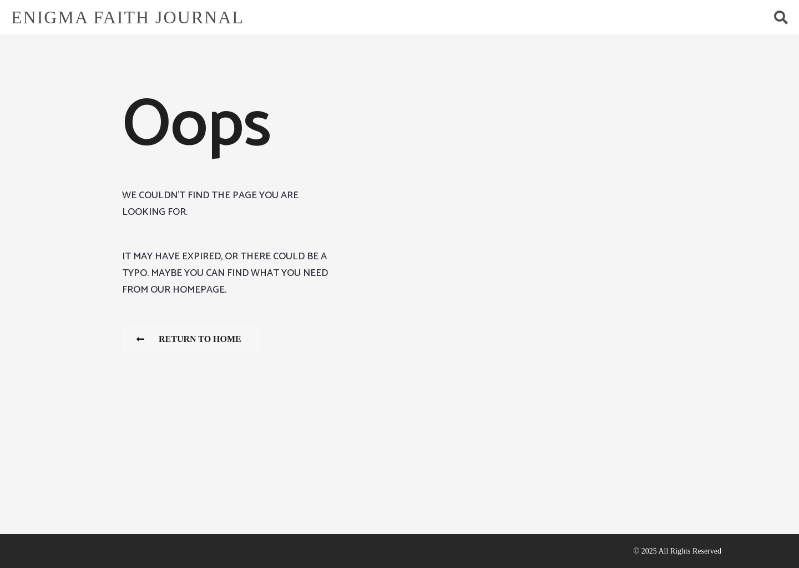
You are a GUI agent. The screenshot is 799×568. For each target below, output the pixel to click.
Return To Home (188, 339)
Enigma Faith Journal (127, 17)
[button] (781, 17)
